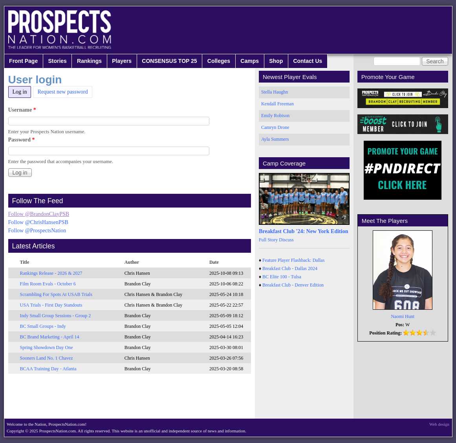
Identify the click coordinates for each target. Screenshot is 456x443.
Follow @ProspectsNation (37, 230)
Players (122, 61)
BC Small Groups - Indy (43, 326)
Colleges (218, 61)
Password (21, 140)
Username (22, 110)
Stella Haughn (274, 92)
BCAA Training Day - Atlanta (48, 368)
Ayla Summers (275, 139)
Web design (439, 424)
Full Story (268, 240)
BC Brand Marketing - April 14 (49, 337)
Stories (57, 61)
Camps (249, 61)
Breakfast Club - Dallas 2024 (289, 268)
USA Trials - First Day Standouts (51, 305)
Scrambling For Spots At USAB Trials (56, 294)
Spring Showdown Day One (46, 347)
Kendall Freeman (277, 104)
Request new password (62, 92)
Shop (276, 61)
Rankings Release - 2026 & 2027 (51, 273)
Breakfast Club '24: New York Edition (303, 231)
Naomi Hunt (402, 316)
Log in (22, 90)
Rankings (89, 61)
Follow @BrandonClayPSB (39, 214)
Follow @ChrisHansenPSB (38, 222)
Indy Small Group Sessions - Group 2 (55, 315)
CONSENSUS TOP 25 (169, 61)
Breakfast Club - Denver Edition (293, 285)
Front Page (23, 61)
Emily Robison (275, 115)
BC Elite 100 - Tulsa (281, 276)
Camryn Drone (275, 127)
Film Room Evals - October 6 (48, 284)
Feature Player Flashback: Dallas (293, 260)
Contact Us (307, 61)
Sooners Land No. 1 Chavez (46, 358)
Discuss (286, 240)
